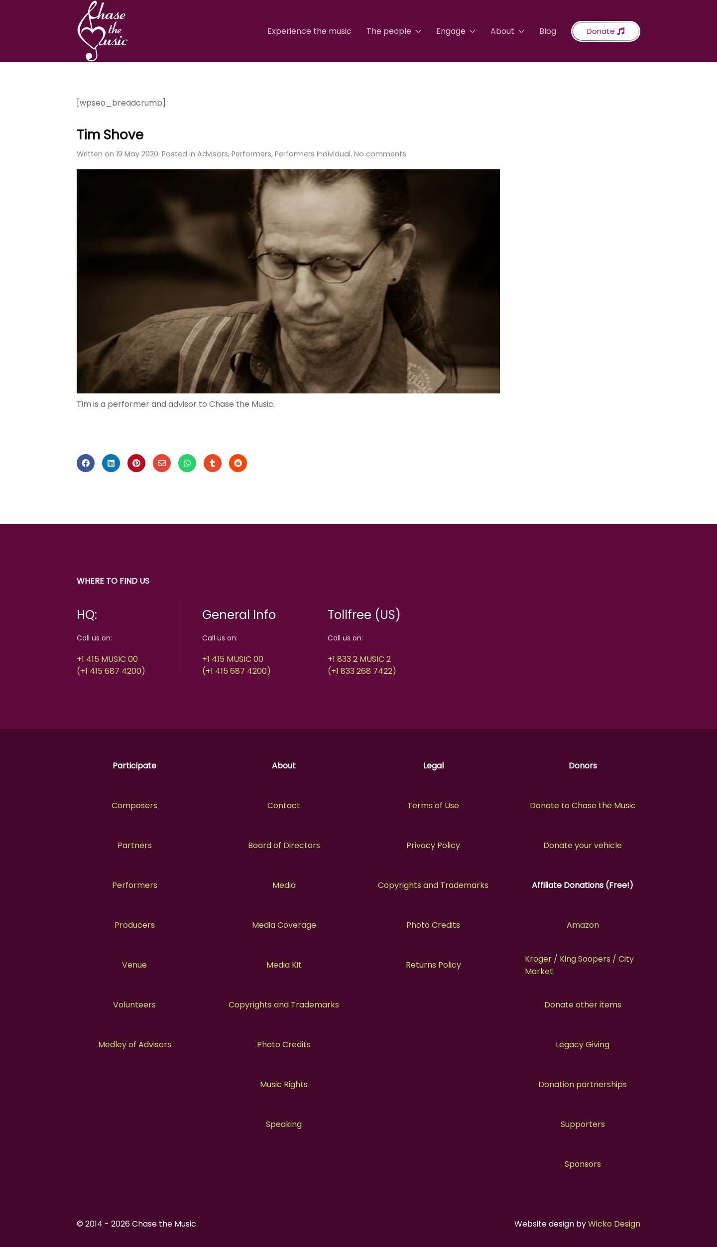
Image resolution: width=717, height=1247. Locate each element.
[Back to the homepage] (102, 31)
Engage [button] (456, 31)
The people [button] (393, 31)
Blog (547, 31)
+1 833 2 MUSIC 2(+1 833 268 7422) (362, 665)
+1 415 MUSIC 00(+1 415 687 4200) (111, 665)
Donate (605, 31)
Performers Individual (313, 154)
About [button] (507, 31)
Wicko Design (614, 1224)
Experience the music (309, 31)
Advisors (212, 154)
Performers (251, 154)
